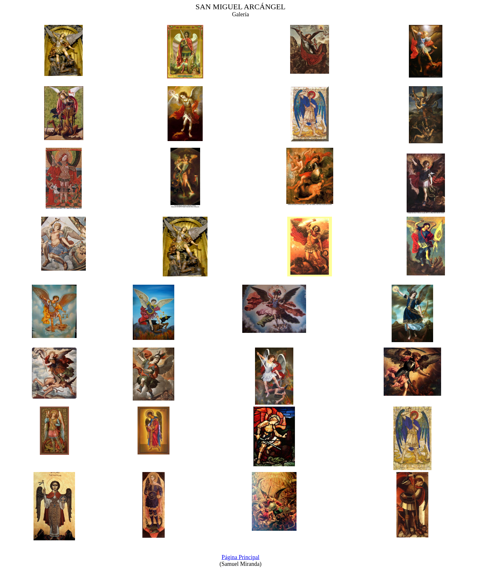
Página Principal (240, 557)
